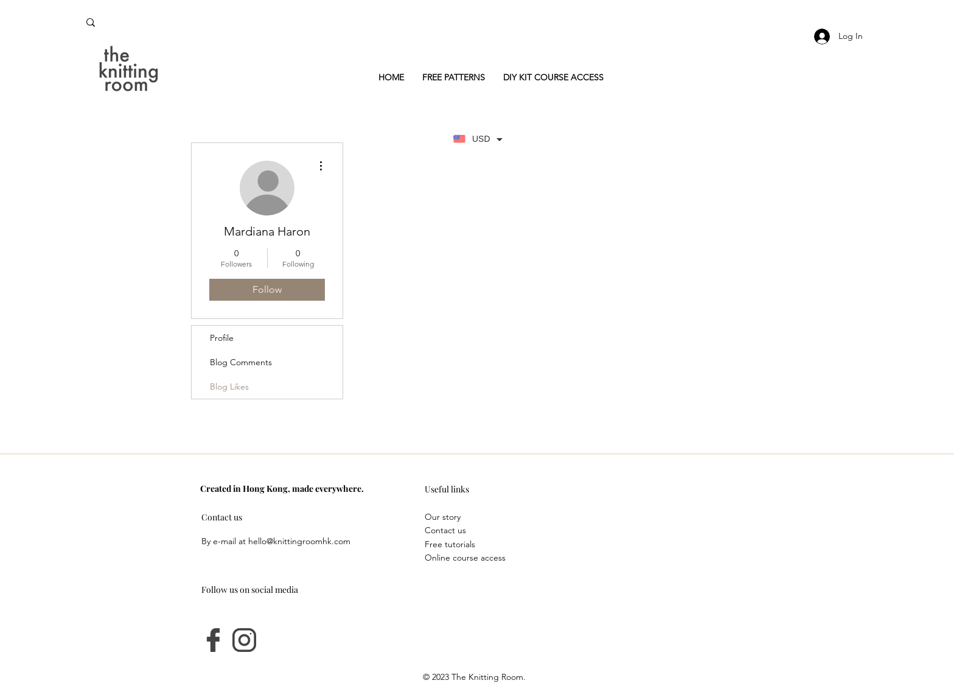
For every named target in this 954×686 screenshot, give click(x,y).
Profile (222, 337)
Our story (443, 516)
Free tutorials (450, 544)
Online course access (465, 557)
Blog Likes (229, 386)
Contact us (445, 530)
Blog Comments (241, 362)
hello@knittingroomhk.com (299, 541)
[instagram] (244, 640)
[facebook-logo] (213, 640)
